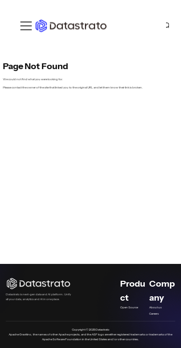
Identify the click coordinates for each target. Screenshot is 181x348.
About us (155, 307)
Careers (154, 314)
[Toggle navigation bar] (26, 26)
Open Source (129, 307)
